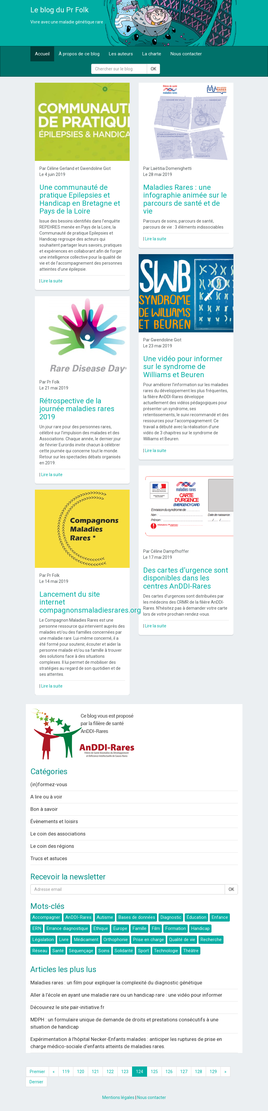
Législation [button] (43, 939)
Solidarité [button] (124, 950)
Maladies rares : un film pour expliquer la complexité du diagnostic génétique (116, 983)
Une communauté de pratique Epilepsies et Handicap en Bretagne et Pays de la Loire (79, 199)
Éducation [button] (196, 917)
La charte (151, 54)
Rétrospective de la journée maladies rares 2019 (76, 409)
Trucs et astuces (48, 858)
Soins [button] (103, 950)
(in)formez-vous (48, 784)
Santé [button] (58, 950)
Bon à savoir (44, 809)
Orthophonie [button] (115, 939)
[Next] (225, 1071)
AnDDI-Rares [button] (78, 917)
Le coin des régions (52, 846)
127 (183, 1071)
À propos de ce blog (79, 54)
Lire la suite (52, 281)
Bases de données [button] (136, 917)
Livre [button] (64, 939)
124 (139, 1071)
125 (154, 1071)
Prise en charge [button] (148, 939)
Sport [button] (143, 950)
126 (169, 1071)
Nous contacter (186, 54)
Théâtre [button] (191, 950)
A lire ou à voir (46, 797)
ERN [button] (36, 928)
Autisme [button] (105, 917)
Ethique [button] (100, 928)
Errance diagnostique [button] (67, 928)
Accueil (42, 54)
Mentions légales (118, 1097)
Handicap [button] (200, 928)
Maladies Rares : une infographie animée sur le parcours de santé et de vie (185, 199)
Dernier (36, 1081)
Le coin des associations (57, 834)
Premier (37, 1071)
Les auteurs (121, 54)
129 (213, 1071)
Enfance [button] (219, 917)
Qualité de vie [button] (182, 939)
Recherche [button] (211, 939)
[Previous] (54, 1071)
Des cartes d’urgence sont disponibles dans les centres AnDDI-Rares (185, 578)
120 (80, 1071)
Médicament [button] (86, 939)
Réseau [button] (39, 950)
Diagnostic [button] (170, 917)
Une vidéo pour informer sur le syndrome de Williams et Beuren (183, 367)
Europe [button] (120, 928)
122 (110, 1071)
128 (198, 1071)
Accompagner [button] (46, 917)
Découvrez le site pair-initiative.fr (67, 1007)
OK (153, 68)
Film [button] (156, 928)
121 (95, 1071)
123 (124, 1071)
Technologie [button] (166, 950)
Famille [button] (139, 928)
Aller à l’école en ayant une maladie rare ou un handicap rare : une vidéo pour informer (126, 995)
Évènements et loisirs (54, 821)
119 (65, 1071)
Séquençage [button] (81, 950)
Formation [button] (175, 928)
